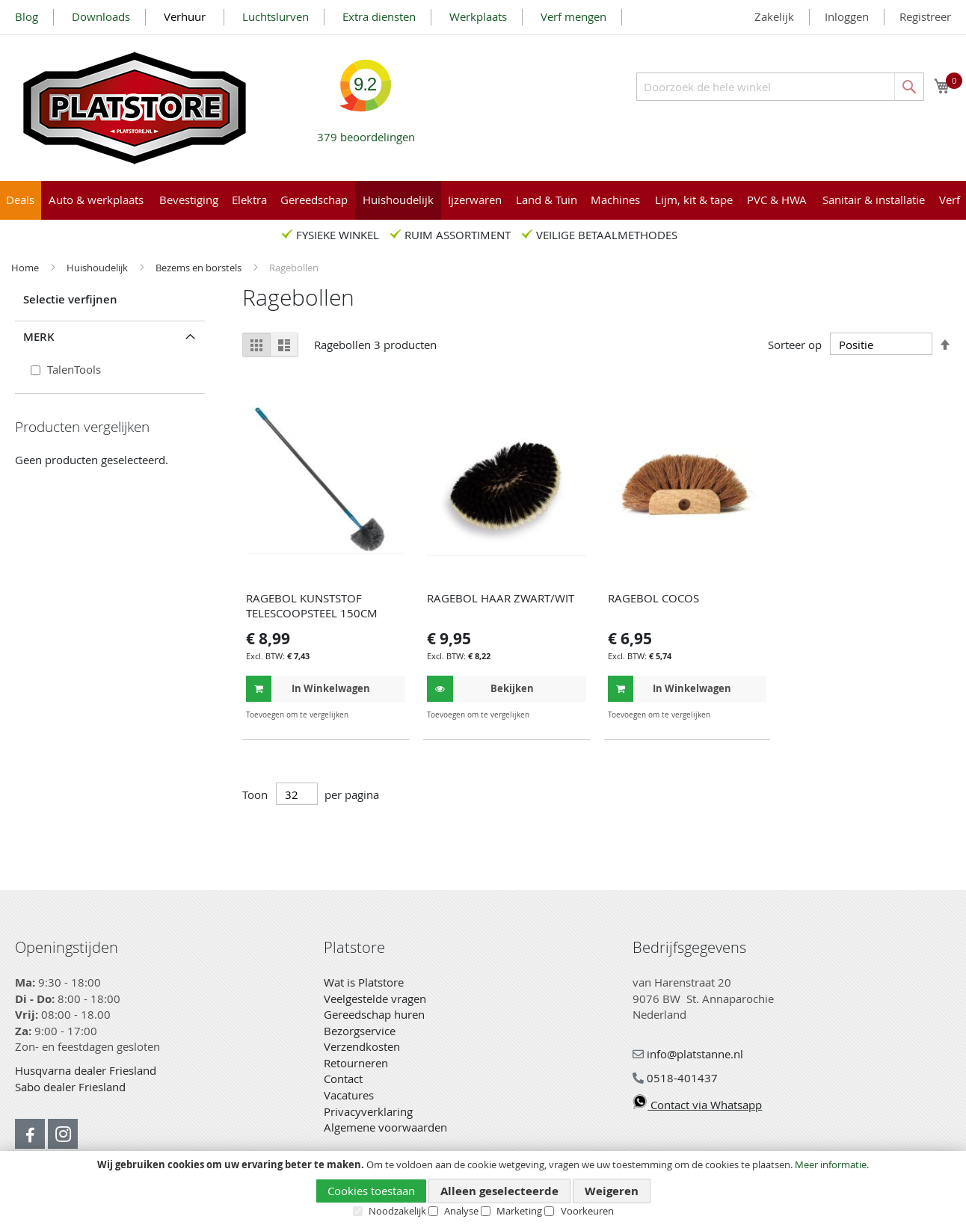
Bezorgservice (360, 1030)
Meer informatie (831, 1164)
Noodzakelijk (397, 1211)
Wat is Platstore (364, 982)
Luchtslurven (275, 16)
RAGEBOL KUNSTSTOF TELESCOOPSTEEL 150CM (312, 605)
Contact (343, 1078)
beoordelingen (366, 131)
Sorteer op (795, 344)
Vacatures (349, 1094)
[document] (483, 1188)
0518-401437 (675, 1077)
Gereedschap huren (374, 1014)
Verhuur (186, 16)
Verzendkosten (362, 1046)
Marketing (519, 1211)
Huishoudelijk (98, 267)
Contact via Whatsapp (697, 1104)
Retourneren (356, 1062)
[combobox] (780, 86)
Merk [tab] (39, 337)
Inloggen (847, 16)
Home (26, 267)
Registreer (925, 16)
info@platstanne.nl (688, 1053)
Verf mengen (573, 16)
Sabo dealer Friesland (70, 1086)
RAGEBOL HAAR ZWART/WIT (500, 597)
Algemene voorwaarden (385, 1127)
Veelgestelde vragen (375, 998)
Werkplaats (478, 16)
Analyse (461, 1211)
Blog (26, 16)
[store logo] (134, 108)
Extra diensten (379, 16)
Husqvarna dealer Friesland (85, 1070)
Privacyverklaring (368, 1111)
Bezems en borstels (200, 267)
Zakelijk (774, 16)
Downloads (101, 16)
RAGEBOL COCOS (653, 597)
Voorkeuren (587, 1211)
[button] (392, 715)
